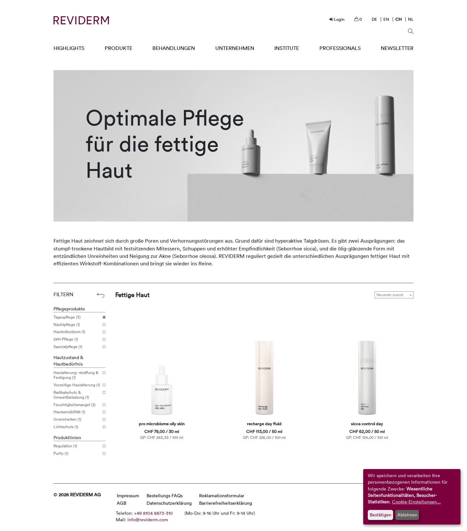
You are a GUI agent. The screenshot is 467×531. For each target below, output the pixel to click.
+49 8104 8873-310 (153, 513)
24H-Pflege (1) (77, 339)
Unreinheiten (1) (77, 419)
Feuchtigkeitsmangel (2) (77, 404)
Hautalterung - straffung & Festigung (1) (77, 375)
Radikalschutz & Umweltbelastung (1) (77, 395)
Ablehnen (407, 515)
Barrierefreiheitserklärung (225, 503)
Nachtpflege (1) (77, 324)
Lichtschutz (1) (77, 426)
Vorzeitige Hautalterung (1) (77, 385)
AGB (121, 503)
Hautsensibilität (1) (77, 412)
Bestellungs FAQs (165, 495)
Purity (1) (77, 453)
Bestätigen (380, 515)
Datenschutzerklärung (169, 503)
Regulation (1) (77, 446)
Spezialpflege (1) (77, 346)
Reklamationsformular (221, 495)
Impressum (128, 495)
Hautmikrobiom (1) (77, 331)
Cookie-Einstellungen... (416, 502)
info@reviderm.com (147, 519)
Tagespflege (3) (77, 317)
